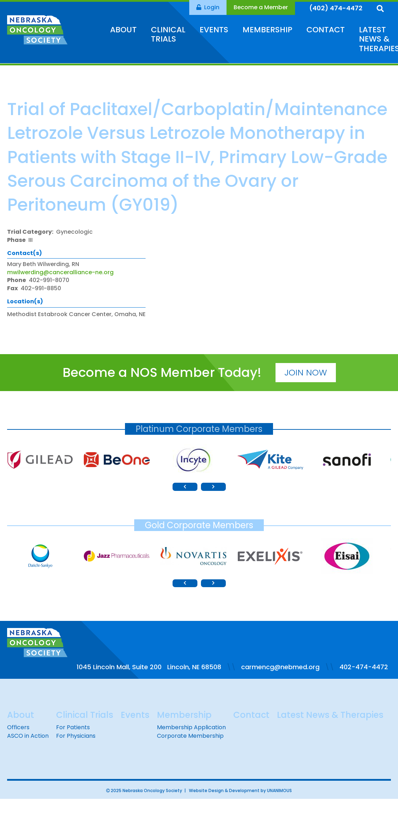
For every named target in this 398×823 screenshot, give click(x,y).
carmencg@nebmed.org (280, 666)
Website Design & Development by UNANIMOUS (240, 790)
